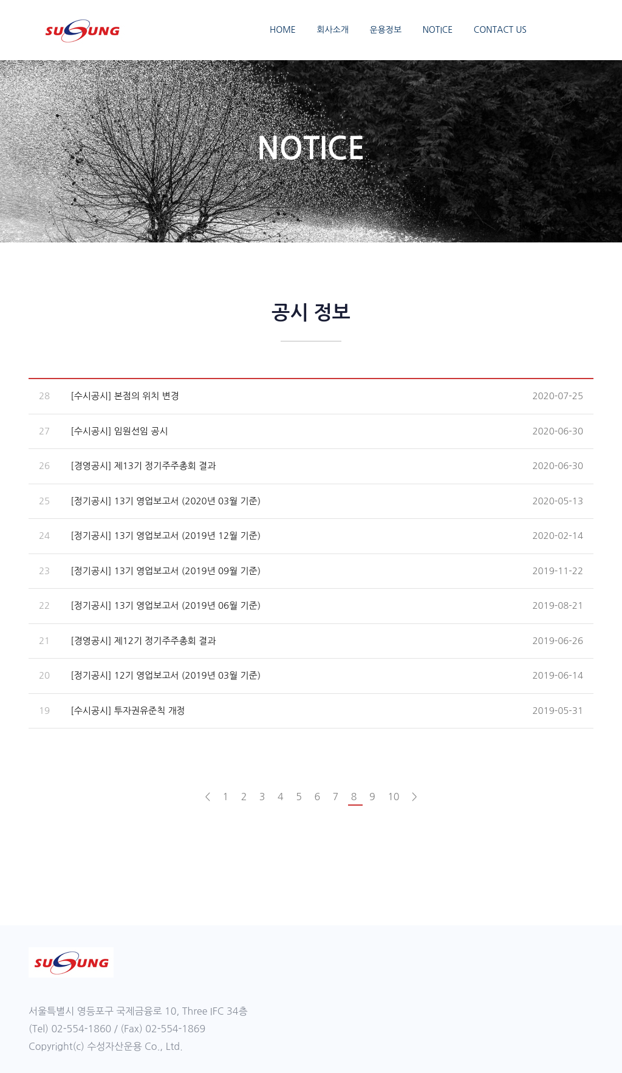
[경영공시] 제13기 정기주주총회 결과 (143, 465)
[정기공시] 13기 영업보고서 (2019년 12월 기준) (165, 535)
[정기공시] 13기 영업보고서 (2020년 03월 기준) (165, 501)
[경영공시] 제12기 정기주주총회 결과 (143, 640)
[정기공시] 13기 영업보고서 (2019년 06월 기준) (165, 605)
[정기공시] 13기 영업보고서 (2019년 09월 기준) (165, 570)
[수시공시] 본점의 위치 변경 (124, 395)
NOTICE (438, 30)
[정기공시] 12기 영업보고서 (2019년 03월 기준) (165, 675)
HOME (283, 30)
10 (395, 796)
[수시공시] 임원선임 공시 (119, 431)
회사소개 (332, 30)
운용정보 (386, 30)
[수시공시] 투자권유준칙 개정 (127, 710)
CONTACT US (500, 30)
